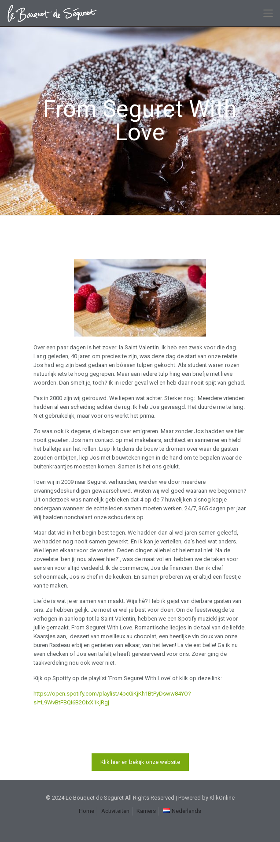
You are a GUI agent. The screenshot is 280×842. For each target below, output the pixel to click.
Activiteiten (115, 811)
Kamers (146, 811)
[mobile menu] (268, 13)
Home (86, 811)
